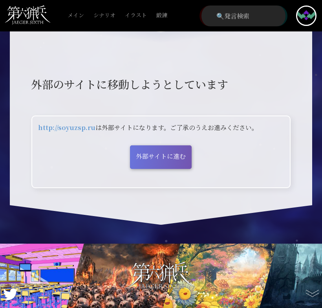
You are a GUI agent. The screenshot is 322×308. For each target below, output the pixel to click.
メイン (76, 15)
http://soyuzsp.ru (66, 127)
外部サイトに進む (161, 156)
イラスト (136, 15)
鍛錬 (162, 15)
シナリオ (104, 15)
